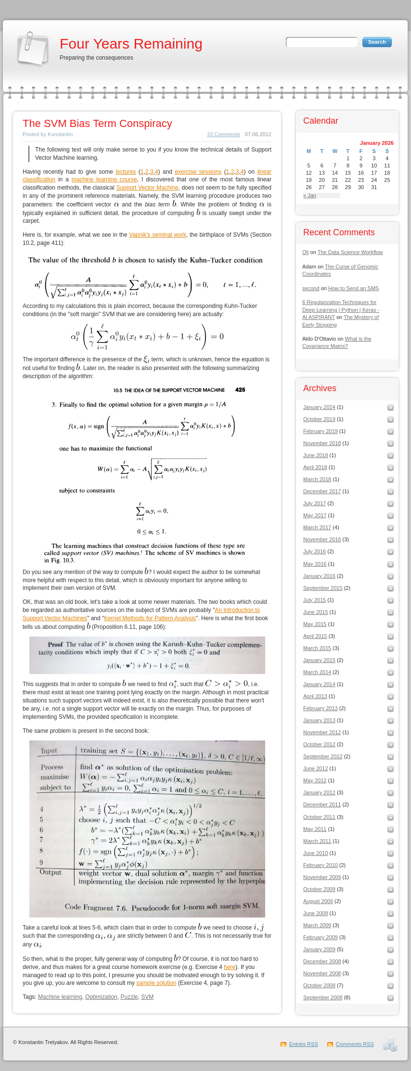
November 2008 (322, 973)
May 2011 (314, 829)
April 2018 (315, 467)
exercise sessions (198, 171)
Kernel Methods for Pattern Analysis (150, 618)
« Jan (309, 195)
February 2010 (320, 865)
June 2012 (315, 768)
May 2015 (314, 624)
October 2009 (319, 889)
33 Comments (223, 134)
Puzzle (129, 997)
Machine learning (60, 997)
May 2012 (314, 780)
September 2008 (323, 997)
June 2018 (315, 455)
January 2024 (319, 407)
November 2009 (322, 877)
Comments (355, 1044)
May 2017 (314, 515)
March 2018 (317, 479)
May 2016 (314, 564)
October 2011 (319, 817)
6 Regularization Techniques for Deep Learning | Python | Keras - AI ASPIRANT (340, 309)
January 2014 (319, 684)
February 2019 (320, 431)
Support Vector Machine (147, 187)
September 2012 (323, 756)
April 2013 (315, 696)
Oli (305, 252)
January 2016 (319, 576)
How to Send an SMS (353, 288)
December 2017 (322, 491)
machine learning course (104, 179)
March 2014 (317, 672)
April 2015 (315, 636)
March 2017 (317, 527)
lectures (126, 171)
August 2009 (318, 901)
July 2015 (314, 600)
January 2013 (319, 720)
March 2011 (317, 841)
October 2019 (319, 419)
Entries (303, 1044)
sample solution (156, 983)
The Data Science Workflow (350, 252)
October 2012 (319, 744)
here (229, 967)
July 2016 (314, 551)
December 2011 (322, 804)
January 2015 (319, 660)
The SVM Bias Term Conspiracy (97, 123)
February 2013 (320, 708)
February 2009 (320, 937)
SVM (147, 997)
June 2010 (315, 853)
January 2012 (319, 792)
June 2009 (315, 913)
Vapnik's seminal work (157, 234)
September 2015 (323, 588)
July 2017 (314, 503)
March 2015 (317, 648)
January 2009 (319, 949)
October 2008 (319, 985)
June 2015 (315, 612)
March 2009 (317, 925)
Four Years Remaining (131, 43)
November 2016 (322, 539)
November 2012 (322, 732)
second (311, 288)
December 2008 (322, 961)
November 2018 (322, 443)
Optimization (101, 997)
